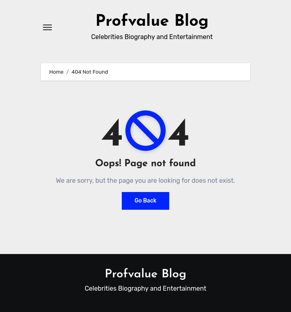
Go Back (146, 200)
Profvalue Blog (152, 22)
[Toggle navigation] (47, 27)
